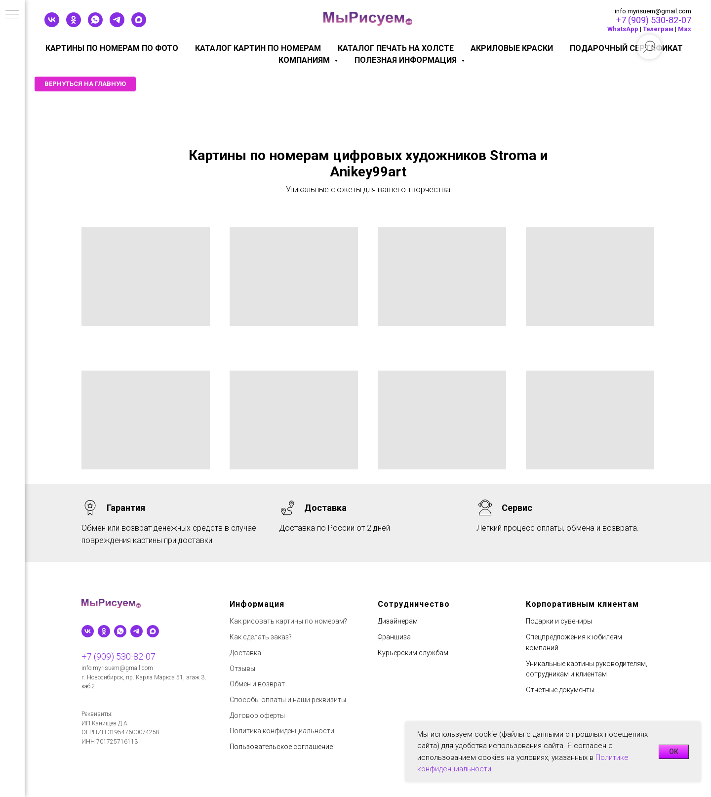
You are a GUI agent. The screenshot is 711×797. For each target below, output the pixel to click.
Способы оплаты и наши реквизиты (288, 700)
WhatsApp (622, 29)
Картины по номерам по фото (111, 48)
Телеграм (658, 29)
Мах (684, 29)
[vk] (51, 24)
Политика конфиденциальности (282, 731)
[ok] (73, 24)
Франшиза (394, 637)
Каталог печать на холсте (396, 48)
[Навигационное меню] (12, 15)
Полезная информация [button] (407, 60)
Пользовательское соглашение (281, 747)
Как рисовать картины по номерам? (288, 621)
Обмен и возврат (257, 684)
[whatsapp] (95, 24)
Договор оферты (257, 715)
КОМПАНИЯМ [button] (305, 60)
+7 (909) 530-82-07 (653, 20)
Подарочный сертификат (626, 48)
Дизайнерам (398, 621)
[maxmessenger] (138, 24)
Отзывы (242, 668)
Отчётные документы (560, 690)
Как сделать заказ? (261, 637)
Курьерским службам (413, 653)
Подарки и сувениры (559, 621)
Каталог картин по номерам (258, 48)
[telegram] (117, 24)
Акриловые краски (512, 48)
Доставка (245, 653)
